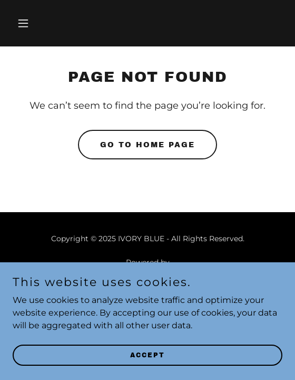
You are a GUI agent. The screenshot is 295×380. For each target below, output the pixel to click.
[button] (33, 23)
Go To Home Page (147, 145)
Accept (147, 354)
